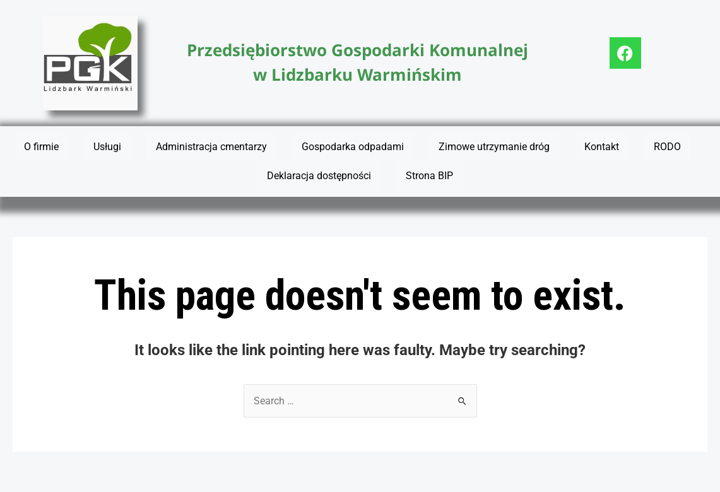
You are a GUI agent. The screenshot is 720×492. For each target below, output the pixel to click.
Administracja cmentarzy (211, 147)
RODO (667, 147)
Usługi (107, 147)
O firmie (41, 147)
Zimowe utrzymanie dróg (494, 147)
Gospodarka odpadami (353, 147)
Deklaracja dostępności (319, 176)
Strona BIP (429, 176)
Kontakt (601, 147)
